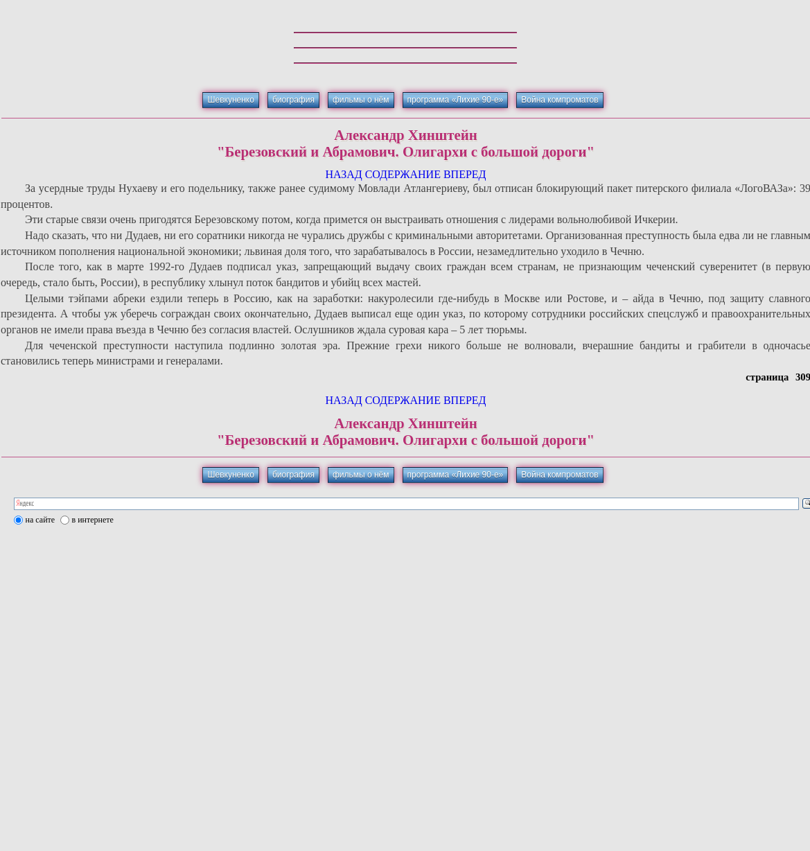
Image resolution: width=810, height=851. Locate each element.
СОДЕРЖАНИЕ (403, 174)
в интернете (93, 520)
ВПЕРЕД (464, 174)
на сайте (40, 520)
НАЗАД (343, 174)
